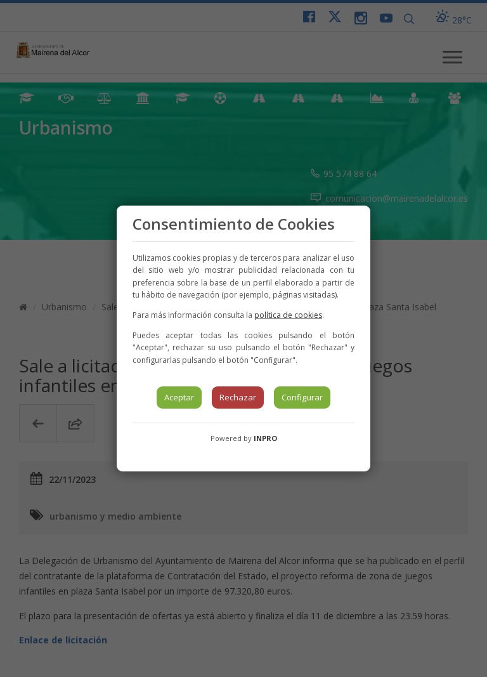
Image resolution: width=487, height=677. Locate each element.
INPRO (265, 438)
